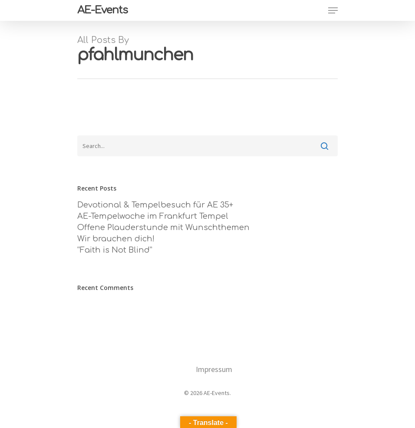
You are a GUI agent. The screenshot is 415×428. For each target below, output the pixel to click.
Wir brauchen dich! (116, 239)
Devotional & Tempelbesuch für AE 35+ (155, 205)
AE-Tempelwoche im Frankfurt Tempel (152, 216)
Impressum (214, 369)
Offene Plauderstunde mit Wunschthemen (163, 227)
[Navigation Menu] (333, 10)
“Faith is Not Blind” (114, 250)
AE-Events (102, 10)
